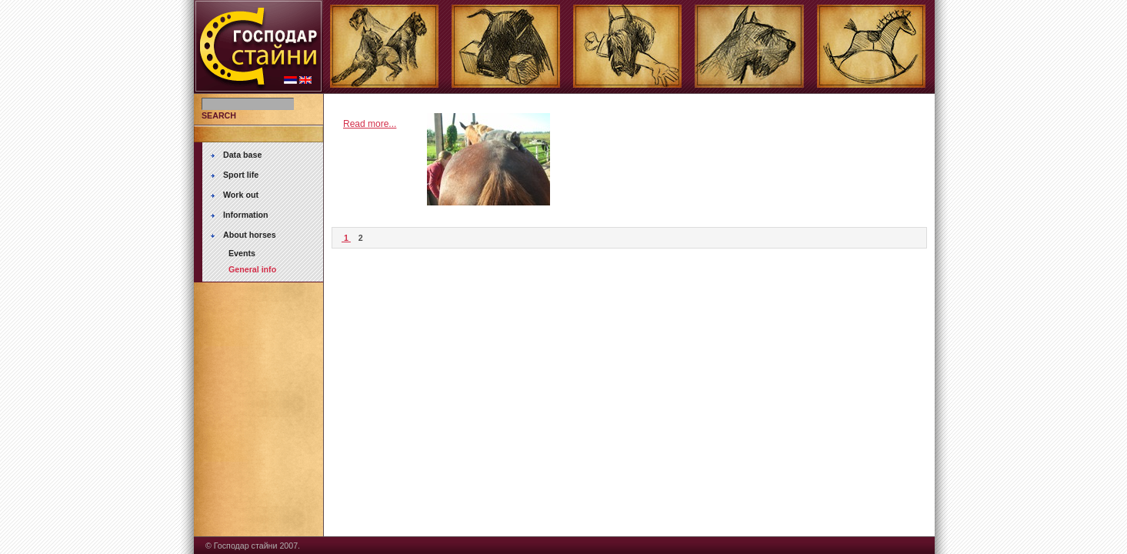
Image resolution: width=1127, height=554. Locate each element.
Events (241, 253)
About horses (249, 234)
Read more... (369, 123)
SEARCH (219, 115)
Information (245, 214)
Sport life (240, 174)
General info (252, 269)
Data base (242, 154)
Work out (240, 194)
